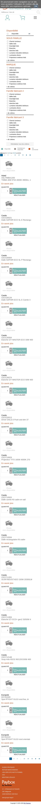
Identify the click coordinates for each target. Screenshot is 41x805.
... (11, 155)
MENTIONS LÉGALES (8, 777)
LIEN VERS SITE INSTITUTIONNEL (12, 772)
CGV (3, 775)
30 (23, 155)
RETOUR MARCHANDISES (10, 770)
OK (36, 6)
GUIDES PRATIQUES (8, 767)
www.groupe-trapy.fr (7, 797)
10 (15, 155)
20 (19, 155)
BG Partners (27, 803)
